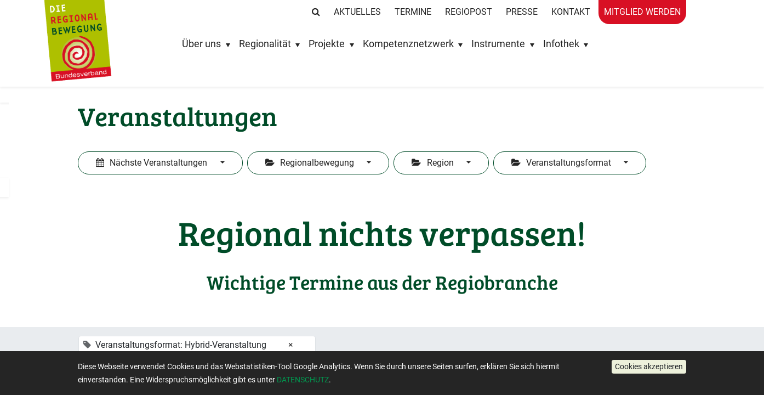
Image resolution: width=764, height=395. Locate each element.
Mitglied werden (642, 12)
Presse (522, 12)
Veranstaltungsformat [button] (562, 162)
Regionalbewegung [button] (310, 162)
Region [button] (433, 162)
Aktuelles (357, 12)
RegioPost (468, 12)
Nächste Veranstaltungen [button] (152, 162)
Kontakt (570, 12)
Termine (413, 12)
